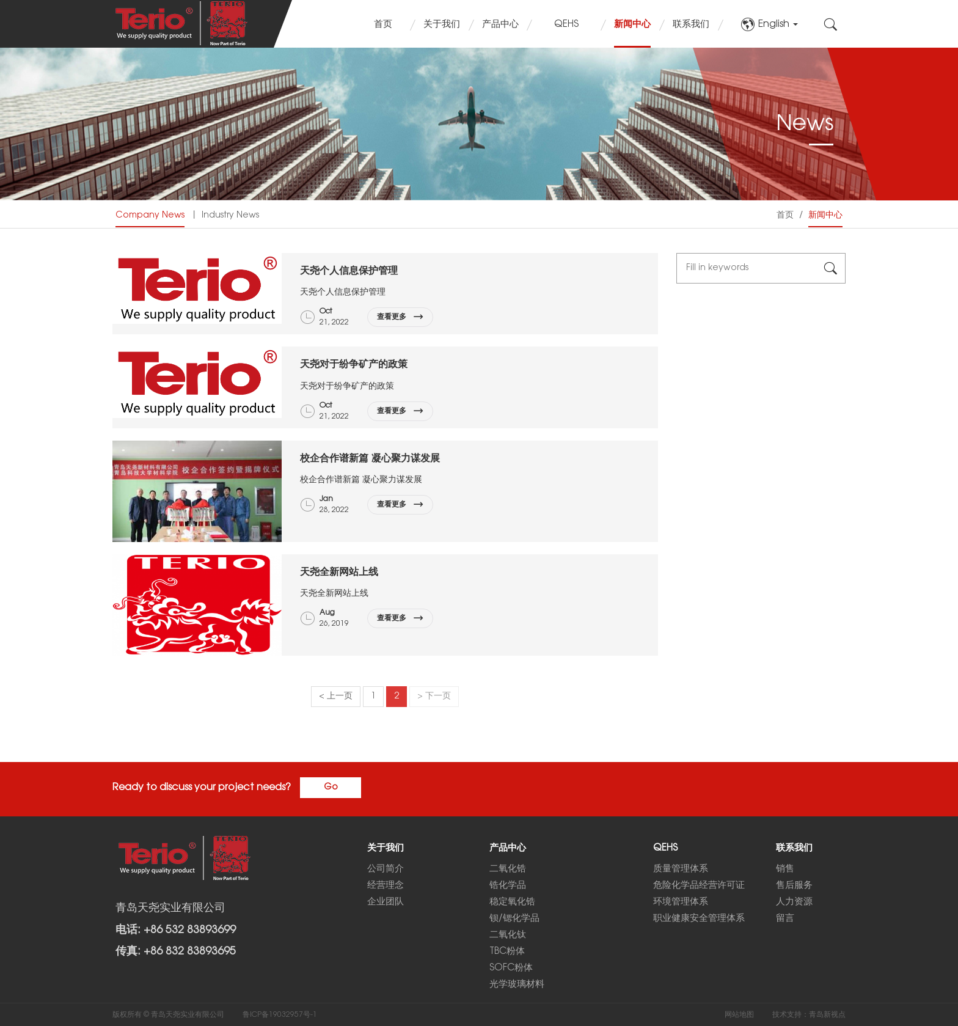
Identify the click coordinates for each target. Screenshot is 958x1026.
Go (331, 787)
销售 (785, 869)
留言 (785, 918)
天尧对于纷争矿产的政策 (354, 364)
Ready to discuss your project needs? (201, 787)
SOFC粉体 (511, 968)
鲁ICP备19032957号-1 (280, 1014)
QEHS (566, 24)
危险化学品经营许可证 (699, 885)
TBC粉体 (507, 951)
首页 (383, 24)
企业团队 (385, 902)
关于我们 (441, 24)
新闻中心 (632, 24)
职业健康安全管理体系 (699, 918)
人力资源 (794, 902)
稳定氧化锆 (512, 902)
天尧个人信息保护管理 (349, 270)
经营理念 (385, 885)
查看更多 (400, 317)
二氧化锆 (507, 869)
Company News (150, 215)
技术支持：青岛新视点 (809, 1014)
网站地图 (739, 1014)
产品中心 (500, 24)
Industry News (230, 215)
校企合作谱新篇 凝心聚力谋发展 (370, 458)
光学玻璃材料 (516, 984)
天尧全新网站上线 (339, 571)
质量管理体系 (680, 869)
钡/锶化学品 (514, 918)
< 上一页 (336, 696)
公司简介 (385, 869)
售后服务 (794, 885)
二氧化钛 (507, 935)
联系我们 (691, 24)
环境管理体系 (680, 902)
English (769, 24)
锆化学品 (507, 885)
